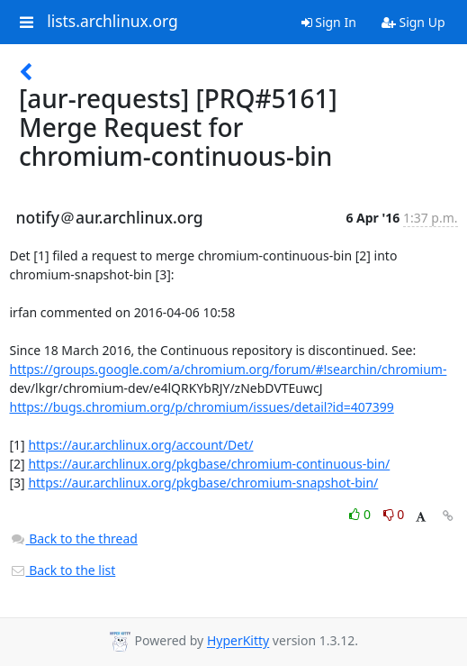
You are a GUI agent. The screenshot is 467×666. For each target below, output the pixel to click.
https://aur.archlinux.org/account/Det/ (140, 444)
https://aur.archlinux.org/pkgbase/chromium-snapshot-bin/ (203, 482)
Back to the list (63, 570)
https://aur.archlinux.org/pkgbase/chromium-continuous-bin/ (209, 463)
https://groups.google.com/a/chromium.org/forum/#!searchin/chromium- (228, 369)
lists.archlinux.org (112, 21)
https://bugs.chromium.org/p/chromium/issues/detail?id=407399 (202, 406)
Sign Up (413, 22)
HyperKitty (238, 641)
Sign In (328, 22)
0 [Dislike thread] (394, 514)
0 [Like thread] (361, 514)
